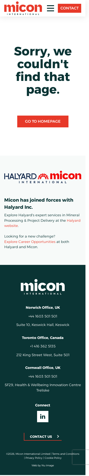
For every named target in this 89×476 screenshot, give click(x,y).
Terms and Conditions (65, 453)
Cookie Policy (53, 457)
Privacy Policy (33, 457)
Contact (69, 8)
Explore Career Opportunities (29, 241)
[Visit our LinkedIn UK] (42, 416)
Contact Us (41, 436)
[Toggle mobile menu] (50, 8)
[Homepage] (43, 287)
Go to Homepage (43, 121)
